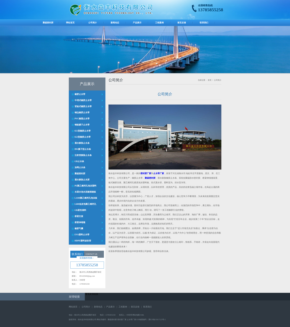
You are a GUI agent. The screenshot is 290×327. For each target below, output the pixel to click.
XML (142, 315)
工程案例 (159, 23)
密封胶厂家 (121, 319)
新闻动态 (115, 23)
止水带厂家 (131, 319)
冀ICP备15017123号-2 (157, 319)
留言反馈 (181, 23)
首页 (209, 80)
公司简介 (92, 23)
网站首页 (70, 23)
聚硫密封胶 (48, 23)
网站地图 (136, 315)
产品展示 (137, 23)
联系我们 (204, 23)
